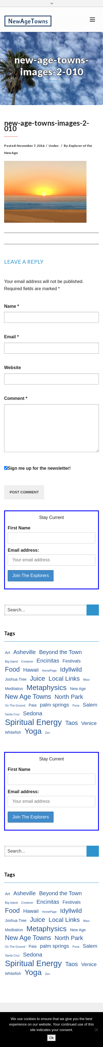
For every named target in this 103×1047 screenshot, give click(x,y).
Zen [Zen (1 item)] (47, 732)
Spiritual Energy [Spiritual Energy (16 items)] (33, 722)
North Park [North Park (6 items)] (69, 696)
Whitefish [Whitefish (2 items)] (13, 732)
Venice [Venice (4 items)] (89, 723)
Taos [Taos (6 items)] (71, 722)
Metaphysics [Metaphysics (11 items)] (46, 687)
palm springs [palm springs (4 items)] (54, 705)
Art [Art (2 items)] (7, 652)
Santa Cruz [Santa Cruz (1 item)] (12, 714)
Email (11, 336)
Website (12, 367)
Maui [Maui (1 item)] (86, 679)
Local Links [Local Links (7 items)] (64, 678)
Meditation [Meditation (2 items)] (14, 688)
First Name (19, 528)
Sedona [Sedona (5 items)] (32, 713)
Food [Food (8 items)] (12, 669)
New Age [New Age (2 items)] (78, 688)
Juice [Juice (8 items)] (37, 678)
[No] (96, 1029)
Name (11, 306)
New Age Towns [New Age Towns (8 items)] (28, 696)
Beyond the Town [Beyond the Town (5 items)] (60, 652)
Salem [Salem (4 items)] (90, 705)
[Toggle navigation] (92, 19)
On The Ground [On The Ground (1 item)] (15, 705)
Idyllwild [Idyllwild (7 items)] (71, 669)
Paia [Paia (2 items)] (33, 705)
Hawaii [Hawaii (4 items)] (30, 670)
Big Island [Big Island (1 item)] (11, 661)
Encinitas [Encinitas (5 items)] (48, 661)
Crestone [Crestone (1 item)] (27, 661)
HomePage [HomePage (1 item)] (49, 670)
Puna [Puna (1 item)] (76, 705)
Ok (51, 1038)
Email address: (23, 550)
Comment (15, 398)
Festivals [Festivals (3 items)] (72, 661)
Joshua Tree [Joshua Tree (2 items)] (16, 679)
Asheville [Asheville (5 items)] (24, 652)
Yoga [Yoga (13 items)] (32, 731)
